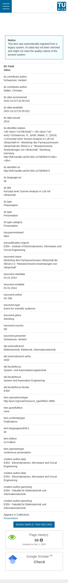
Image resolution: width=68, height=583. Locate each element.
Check (39, 562)
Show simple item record (34, 524)
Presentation (11, 518)
